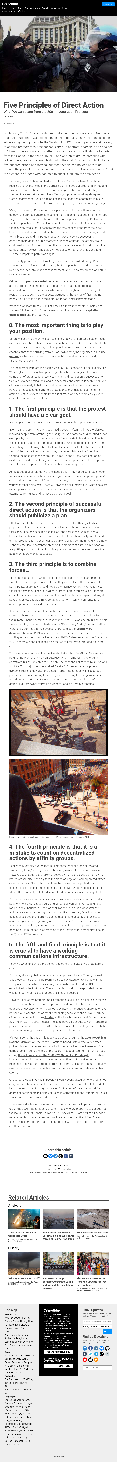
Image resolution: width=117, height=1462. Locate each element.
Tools (20, 8)
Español (17, 1400)
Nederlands (10, 1423)
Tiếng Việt (10, 1437)
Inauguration (51, 1169)
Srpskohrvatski (24, 1423)
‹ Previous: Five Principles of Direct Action (46, 1173)
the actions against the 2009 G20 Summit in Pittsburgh (53, 1055)
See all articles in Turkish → (15, 11)
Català (19, 1437)
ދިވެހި (25, 1437)
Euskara (28, 1417)
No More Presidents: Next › (77, 1173)
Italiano (25, 1400)
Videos (17, 1338)
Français (18, 1403)
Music (24, 1338)
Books (5, 8)
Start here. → (65, 1366)
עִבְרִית (31, 1430)
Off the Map (21, 1372)
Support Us (108, 4)
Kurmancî (18, 1441)
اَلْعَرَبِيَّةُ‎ (25, 1427)
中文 (19, 1413)
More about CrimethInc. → (59, 1352)
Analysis (10, 123)
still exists (78, 984)
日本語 (25, 1410)
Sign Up (107, 1331)
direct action (62, 422)
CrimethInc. (10, 4)
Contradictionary (13, 1359)
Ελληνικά (9, 1410)
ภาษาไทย (9, 1434)
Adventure (15, 1318)
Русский (19, 1406)
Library (13, 8)
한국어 (8, 1427)
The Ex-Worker (12, 1379)
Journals (15, 1335)
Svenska (15, 1430)
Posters (24, 1335)
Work (24, 1359)
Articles (9, 1314)
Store (37, 8)
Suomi (18, 1410)
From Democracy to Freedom (19, 1355)
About (65, 8)
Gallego (8, 1441)
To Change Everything (22, 1341)
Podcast (9, 1376)
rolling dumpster (91, 194)
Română (16, 1427)
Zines (7, 1335)
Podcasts (29, 8)
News (11, 1324)
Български (10, 1413)
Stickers (9, 1338)
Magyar (8, 1420)
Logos (8, 1341)
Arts (7, 1318)
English (8, 1400)
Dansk (23, 1430)
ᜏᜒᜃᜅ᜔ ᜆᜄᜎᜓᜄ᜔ (12, 1444)
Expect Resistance (14, 1362)
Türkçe (16, 1420)
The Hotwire (21, 1382)
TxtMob (49, 1017)
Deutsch (9, 1403)
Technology (20, 1324)
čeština (19, 1417)
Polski (27, 1406)
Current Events (12, 1321)
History (18, 123)
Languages (55, 8)
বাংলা (7, 1430)
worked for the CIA (56, 666)
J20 (58, 1169)
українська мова (23, 1434)
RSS (14, 1315)
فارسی (24, 1420)
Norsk (27, 1441)
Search (45, 8)
